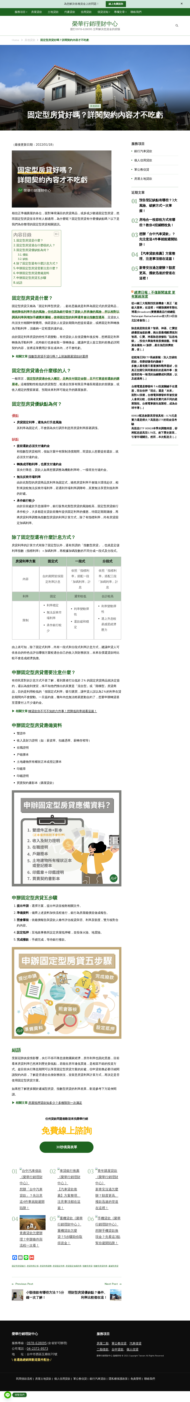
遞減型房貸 (113, 1266)
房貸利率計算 (33, 1266)
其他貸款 (94, 106)
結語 (19, 283)
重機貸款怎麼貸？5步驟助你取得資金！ (69, 1236)
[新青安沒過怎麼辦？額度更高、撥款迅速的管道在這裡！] (108, 1177)
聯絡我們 (136, 12)
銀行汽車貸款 (143, 151)
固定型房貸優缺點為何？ (32, 250)
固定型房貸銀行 (19, 1266)
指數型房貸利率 (100, 1266)
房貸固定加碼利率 (74, 1266)
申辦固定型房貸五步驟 (31, 278)
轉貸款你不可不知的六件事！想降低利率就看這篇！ (62, 711)
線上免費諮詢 (116, 4)
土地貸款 (53, 12)
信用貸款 (86, 12)
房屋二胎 (103, 1343)
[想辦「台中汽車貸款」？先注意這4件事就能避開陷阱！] (33, 1177)
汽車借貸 (135, 1343)
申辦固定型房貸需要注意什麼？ (37, 268)
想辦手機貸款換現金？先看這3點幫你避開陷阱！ (107, 1236)
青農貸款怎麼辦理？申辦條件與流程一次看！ (31, 1239)
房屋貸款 (36, 12)
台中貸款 (118, 1349)
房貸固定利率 (59, 1266)
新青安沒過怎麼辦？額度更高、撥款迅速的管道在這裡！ (157, 273)
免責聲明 (136, 1379)
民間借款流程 (24, 1379)
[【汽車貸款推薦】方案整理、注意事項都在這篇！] (70, 1177)
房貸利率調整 (46, 1266)
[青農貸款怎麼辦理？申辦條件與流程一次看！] (33, 1222)
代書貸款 (69, 12)
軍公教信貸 (141, 170)
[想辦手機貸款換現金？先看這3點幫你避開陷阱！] (108, 1221)
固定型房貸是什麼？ (29, 240)
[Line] (7, 1394)
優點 (25, 255)
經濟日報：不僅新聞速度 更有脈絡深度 (153, 294)
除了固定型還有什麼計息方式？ (37, 263)
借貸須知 (102, 12)
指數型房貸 (88, 1266)
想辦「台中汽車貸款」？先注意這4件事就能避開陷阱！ (158, 239)
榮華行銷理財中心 (95, 24)
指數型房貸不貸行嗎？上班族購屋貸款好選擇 (58, 356)
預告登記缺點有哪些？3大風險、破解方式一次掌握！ (158, 205)
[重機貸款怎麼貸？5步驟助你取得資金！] (70, 1221)
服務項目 (20, 12)
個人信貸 (132, 1349)
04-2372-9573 (37, 1349)
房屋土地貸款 (143, 179)
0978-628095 (37, 1343)
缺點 (25, 259)
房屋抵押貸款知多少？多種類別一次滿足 (55, 1103)
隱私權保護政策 (118, 1379)
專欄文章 (119, 12)
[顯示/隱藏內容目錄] (55, 234)
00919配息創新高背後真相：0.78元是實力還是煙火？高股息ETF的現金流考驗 (154, 420)
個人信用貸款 (143, 160)
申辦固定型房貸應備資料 (32, 273)
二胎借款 (103, 1349)
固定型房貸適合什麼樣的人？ (35, 245)
